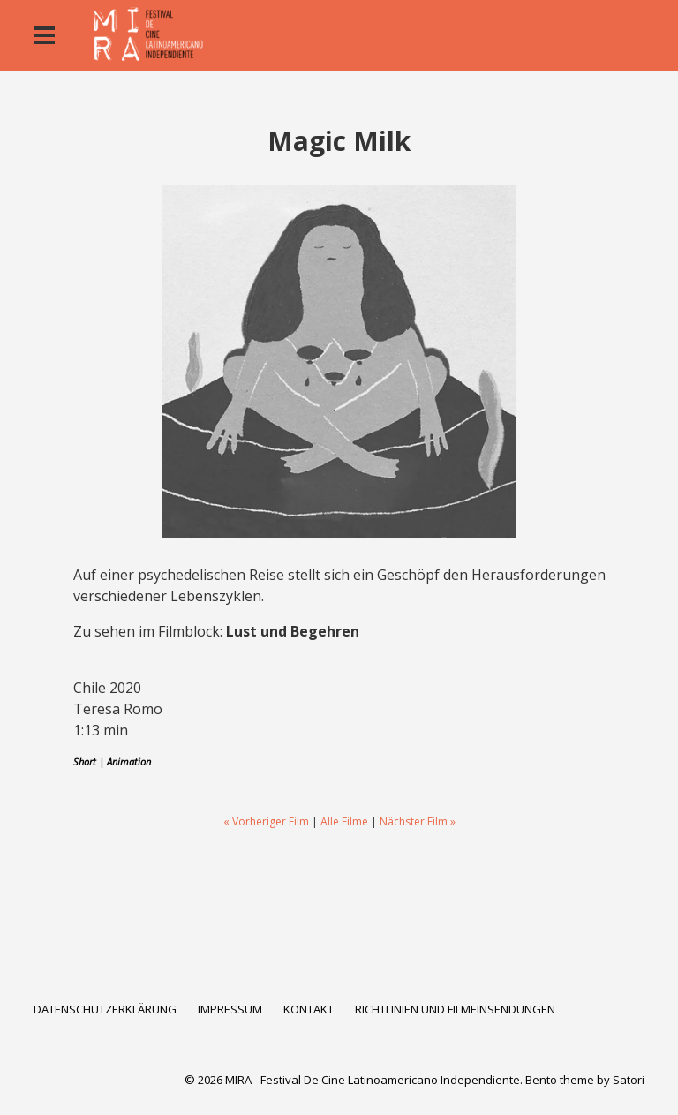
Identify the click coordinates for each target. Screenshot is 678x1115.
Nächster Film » (418, 821)
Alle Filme (344, 821)
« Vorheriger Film (266, 821)
